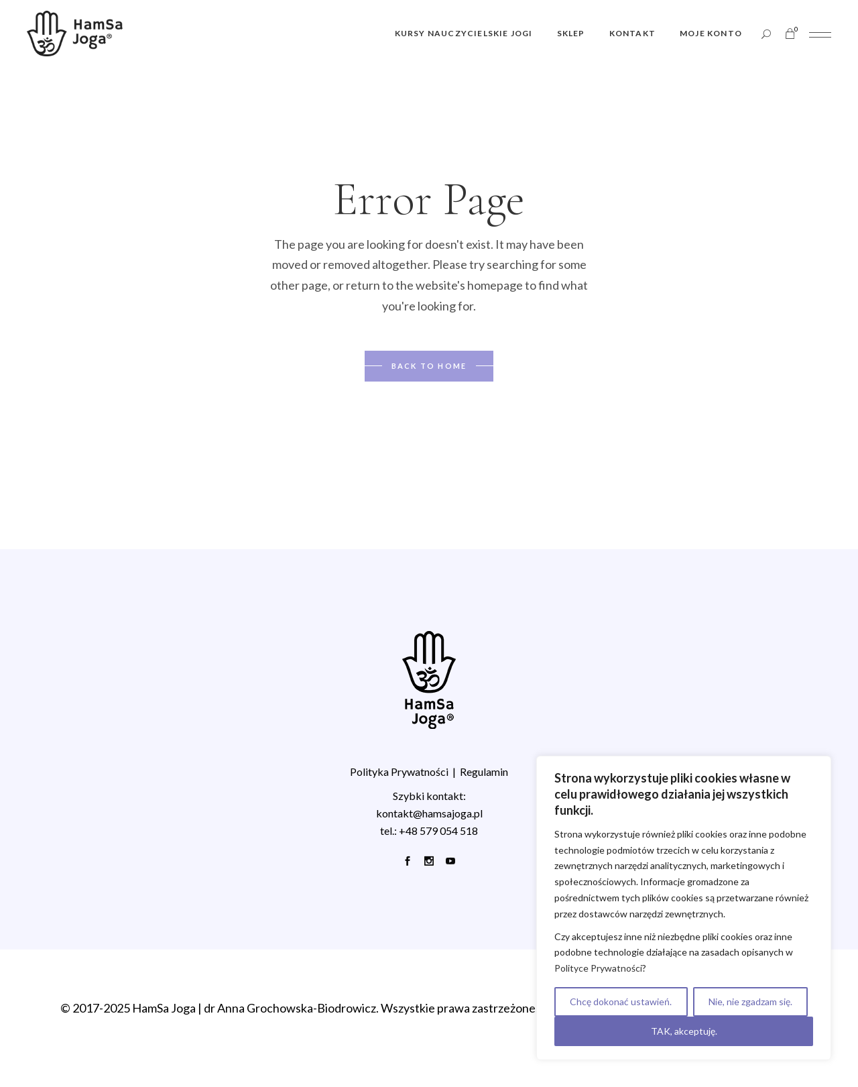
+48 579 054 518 (438, 830)
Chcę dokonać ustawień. (621, 1001)
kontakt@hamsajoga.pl (429, 813)
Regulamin (484, 771)
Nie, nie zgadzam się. (750, 1001)
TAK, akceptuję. (684, 1031)
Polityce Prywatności (598, 968)
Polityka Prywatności (399, 771)
